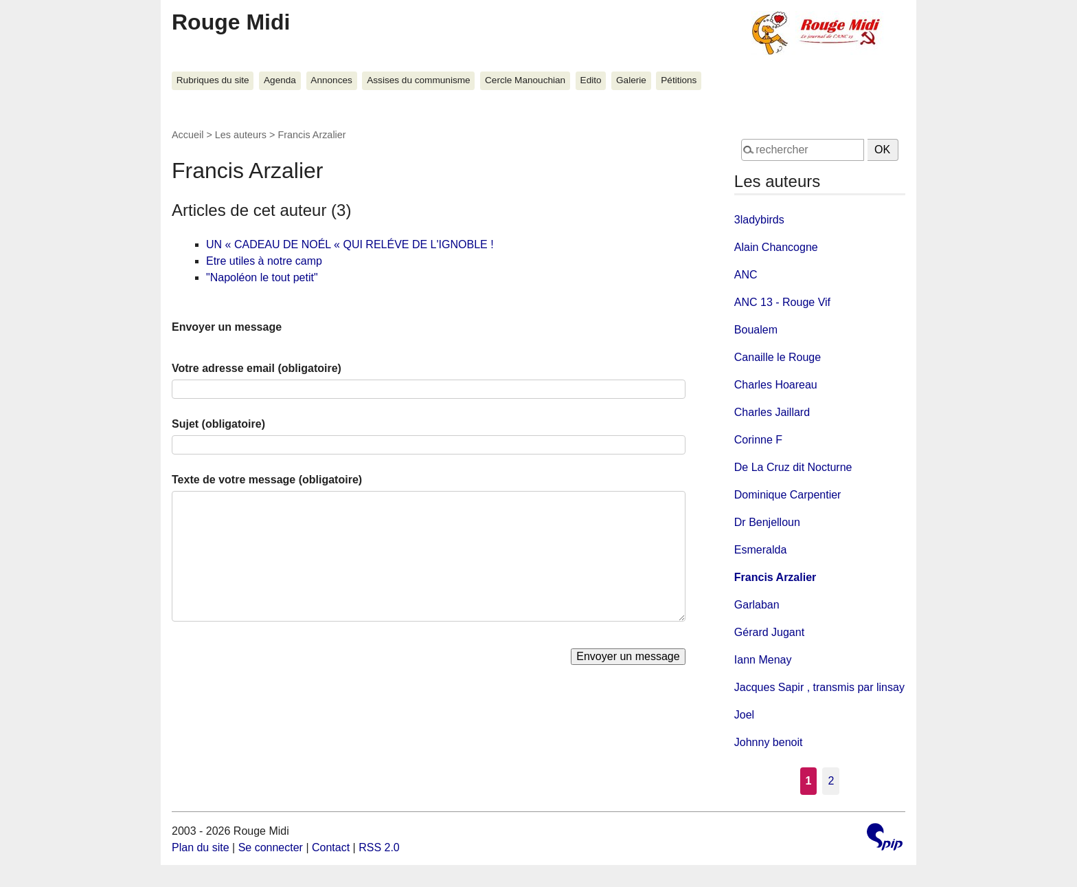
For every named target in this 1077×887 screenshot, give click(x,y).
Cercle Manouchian (525, 80)
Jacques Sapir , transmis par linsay (819, 687)
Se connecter (270, 847)
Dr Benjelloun (767, 522)
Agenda (280, 80)
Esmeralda (760, 550)
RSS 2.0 (379, 847)
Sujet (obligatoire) (218, 424)
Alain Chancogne (776, 247)
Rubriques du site (213, 80)
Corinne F (758, 440)
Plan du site (200, 847)
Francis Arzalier (775, 577)
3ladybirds (759, 220)
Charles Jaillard (772, 412)
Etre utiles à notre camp (264, 261)
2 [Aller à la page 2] (831, 781)
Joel (744, 715)
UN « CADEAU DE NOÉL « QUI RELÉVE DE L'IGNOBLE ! (350, 244)
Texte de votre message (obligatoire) (267, 479)
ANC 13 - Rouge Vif (782, 302)
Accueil (187, 134)
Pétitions (678, 80)
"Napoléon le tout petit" (262, 277)
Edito (591, 80)
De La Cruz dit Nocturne (793, 467)
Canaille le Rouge (777, 357)
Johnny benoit (768, 742)
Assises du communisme (418, 80)
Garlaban (757, 605)
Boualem (756, 330)
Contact (331, 847)
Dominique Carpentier (787, 495)
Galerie (631, 80)
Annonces (331, 80)
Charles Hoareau (775, 385)
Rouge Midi (231, 22)
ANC (746, 275)
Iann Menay (763, 660)
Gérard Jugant (769, 632)
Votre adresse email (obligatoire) (256, 368)
